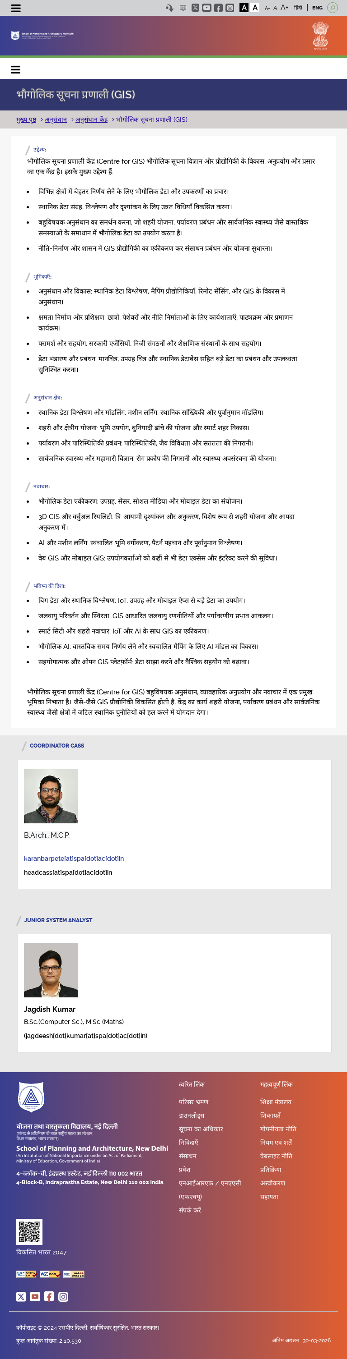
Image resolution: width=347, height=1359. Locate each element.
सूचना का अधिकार (201, 1129)
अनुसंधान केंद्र (91, 119)
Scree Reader (182, 8)
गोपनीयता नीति (278, 1129)
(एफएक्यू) (190, 1196)
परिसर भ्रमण (193, 1102)
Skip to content (169, 8)
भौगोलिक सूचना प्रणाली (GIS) (151, 119)
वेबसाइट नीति (276, 1156)
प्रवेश (185, 1169)
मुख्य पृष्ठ (26, 119)
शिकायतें (270, 1115)
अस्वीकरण (272, 1183)
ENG (317, 8)
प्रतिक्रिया (270, 1169)
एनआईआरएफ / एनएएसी (210, 1183)
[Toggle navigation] (16, 9)
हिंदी (298, 8)
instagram (229, 8)
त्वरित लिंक (192, 1084)
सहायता (269, 1196)
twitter (195, 8)
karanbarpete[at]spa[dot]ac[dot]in (74, 858)
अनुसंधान (56, 119)
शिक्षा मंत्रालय (275, 1102)
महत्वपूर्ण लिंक (276, 1084)
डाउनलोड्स (191, 1115)
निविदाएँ (188, 1142)
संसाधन (188, 1156)
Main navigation (16, 67)
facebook (218, 8)
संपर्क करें (190, 1210)
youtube (206, 8)
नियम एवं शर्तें (276, 1142)
